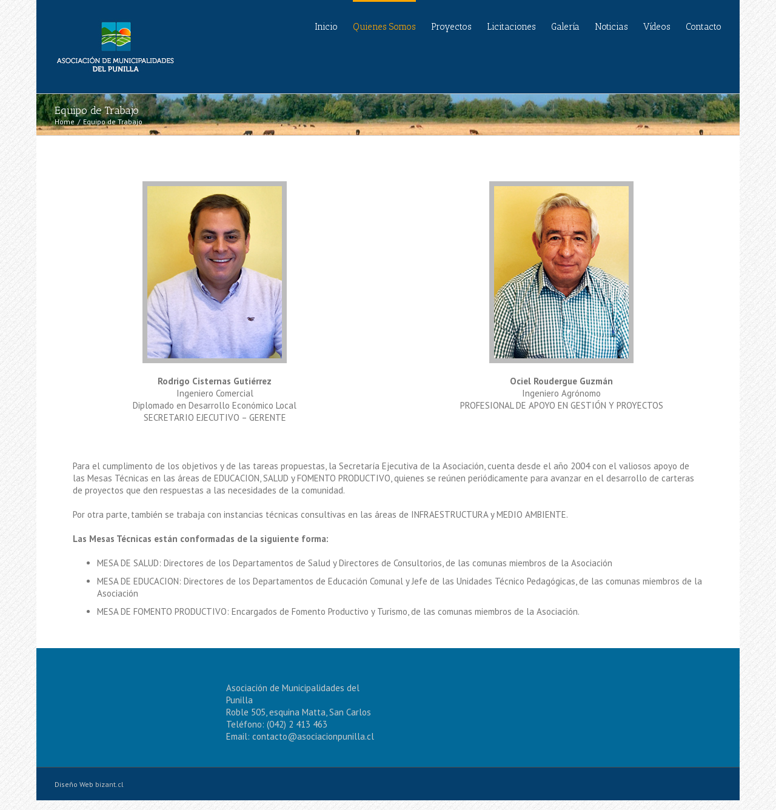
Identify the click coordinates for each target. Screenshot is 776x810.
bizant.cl (109, 784)
